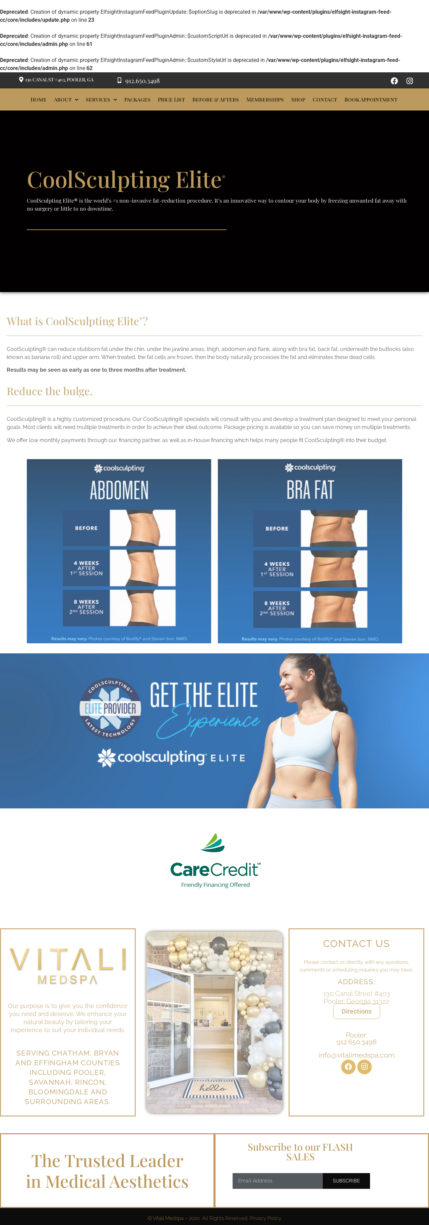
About (66, 99)
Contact (325, 99)
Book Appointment (371, 99)
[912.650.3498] (119, 80)
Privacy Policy (265, 1218)
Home (38, 99)
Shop (298, 99)
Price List (171, 99)
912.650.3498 (142, 80)
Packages (137, 99)
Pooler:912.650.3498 (356, 1047)
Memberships (265, 99)
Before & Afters (215, 99)
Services (101, 99)
